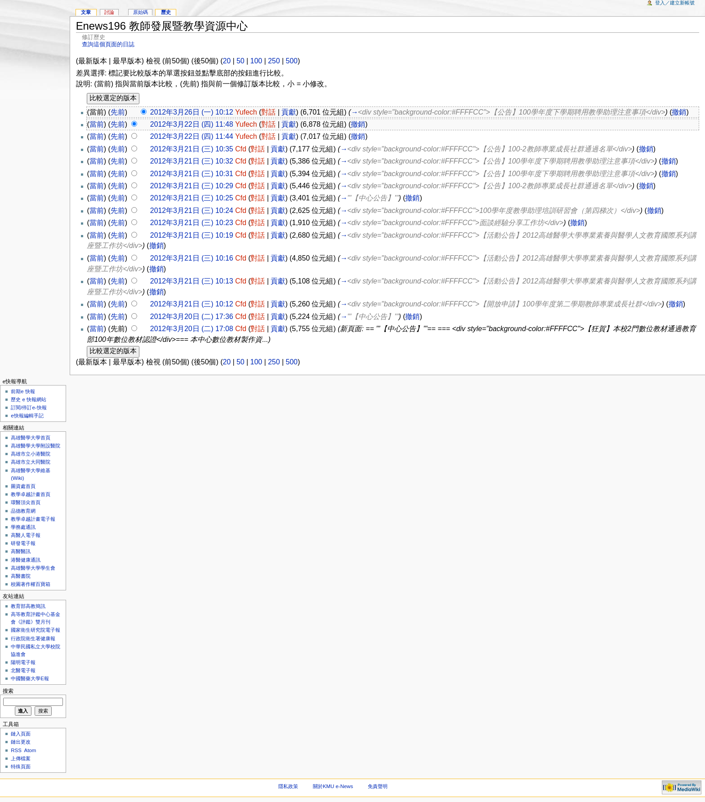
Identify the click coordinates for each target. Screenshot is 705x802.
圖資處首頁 (23, 486)
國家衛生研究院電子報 (35, 630)
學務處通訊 (23, 527)
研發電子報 (23, 543)
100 (256, 61)
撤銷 (679, 112)
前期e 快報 (23, 391)
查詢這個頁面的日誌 (108, 44)
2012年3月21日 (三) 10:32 (191, 161)
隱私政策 (288, 786)
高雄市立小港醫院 (30, 453)
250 (274, 61)
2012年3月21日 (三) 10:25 (191, 198)
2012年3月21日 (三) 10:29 (191, 186)
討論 (109, 12)
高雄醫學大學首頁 (30, 437)
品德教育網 (23, 511)
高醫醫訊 (21, 551)
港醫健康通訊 (25, 560)
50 (240, 61)
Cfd (240, 149)
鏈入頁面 (21, 733)
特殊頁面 (21, 766)
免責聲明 (378, 786)
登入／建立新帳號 (675, 2)
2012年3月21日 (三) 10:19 (191, 235)
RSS (16, 750)
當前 (96, 124)
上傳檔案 (21, 758)
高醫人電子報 (25, 535)
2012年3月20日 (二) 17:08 (191, 328)
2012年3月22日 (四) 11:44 (191, 136)
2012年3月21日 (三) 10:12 (191, 304)
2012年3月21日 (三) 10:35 (191, 149)
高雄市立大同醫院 (30, 462)
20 (227, 61)
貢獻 (288, 112)
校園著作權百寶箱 (30, 584)
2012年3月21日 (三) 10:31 (191, 173)
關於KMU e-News (333, 786)
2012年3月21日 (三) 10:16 (191, 258)
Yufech (246, 112)
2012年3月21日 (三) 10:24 (191, 210)
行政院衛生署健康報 (33, 638)
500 (291, 61)
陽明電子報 (23, 662)
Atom (30, 750)
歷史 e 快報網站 (31, 399)
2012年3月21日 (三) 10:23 (191, 222)
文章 (86, 12)
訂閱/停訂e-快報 (28, 407)
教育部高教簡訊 (28, 606)
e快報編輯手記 (27, 415)
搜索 (8, 691)
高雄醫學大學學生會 (33, 568)
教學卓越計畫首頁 (30, 494)
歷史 (166, 12)
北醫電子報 (23, 670)
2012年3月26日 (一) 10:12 (191, 112)
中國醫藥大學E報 (30, 678)
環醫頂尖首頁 (25, 502)
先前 (118, 112)
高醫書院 (21, 576)
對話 (268, 112)
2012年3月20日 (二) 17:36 (191, 316)
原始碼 (140, 12)
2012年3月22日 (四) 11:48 (191, 124)
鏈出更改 (21, 741)
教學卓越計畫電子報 (33, 519)
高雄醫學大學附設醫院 (35, 445)
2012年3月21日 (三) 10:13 (191, 281)
